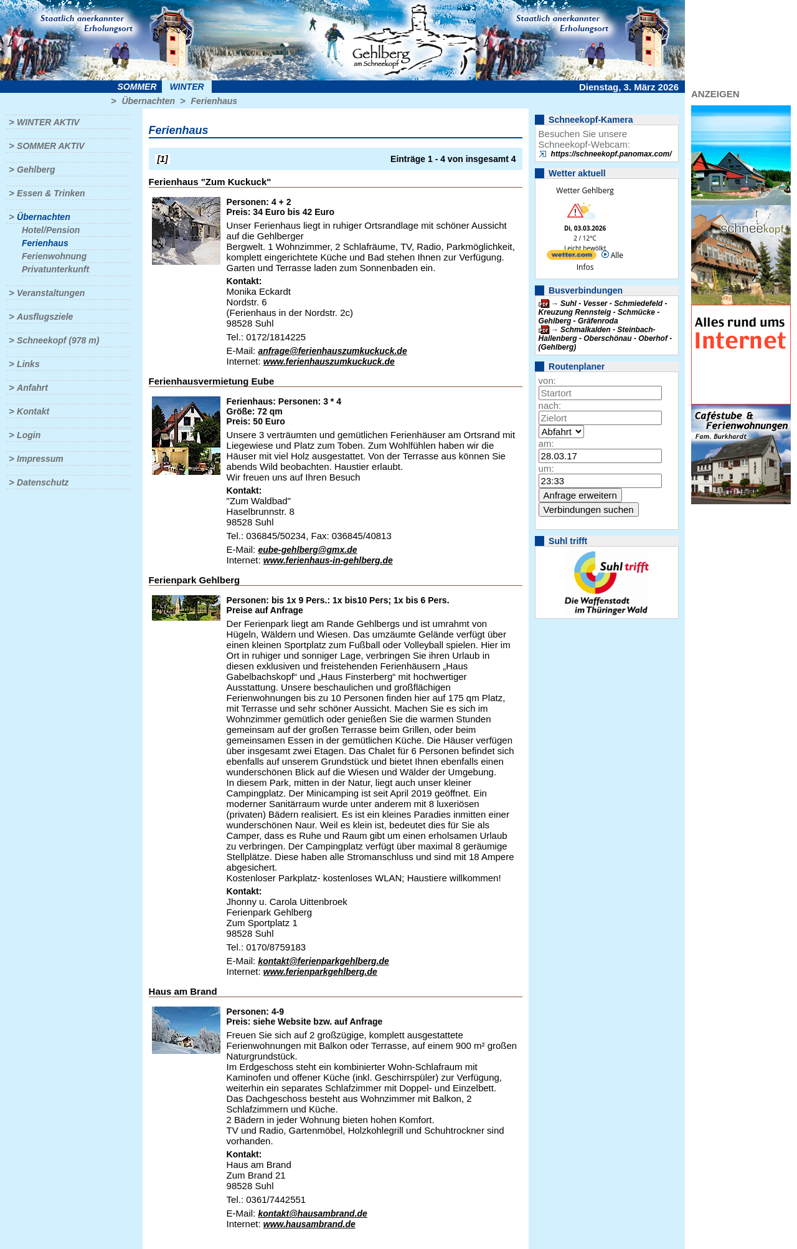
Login (28, 435)
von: (547, 380)
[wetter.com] (572, 257)
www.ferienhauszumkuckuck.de (329, 361)
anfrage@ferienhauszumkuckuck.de (332, 351)
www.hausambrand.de (309, 1224)
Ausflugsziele (45, 317)
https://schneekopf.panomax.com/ (611, 154)
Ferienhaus (214, 101)
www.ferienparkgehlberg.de (320, 972)
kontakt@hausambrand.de (312, 1213)
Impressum (40, 459)
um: (546, 468)
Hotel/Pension (51, 230)
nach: (550, 405)
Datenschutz (42, 482)
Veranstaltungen (51, 293)
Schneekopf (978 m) (58, 340)
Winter (186, 87)
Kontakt (33, 411)
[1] (163, 159)
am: (546, 443)
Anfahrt (32, 388)
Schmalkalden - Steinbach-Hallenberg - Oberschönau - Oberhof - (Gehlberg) (605, 338)
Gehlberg (36, 170)
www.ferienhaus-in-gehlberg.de (328, 560)
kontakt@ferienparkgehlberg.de (323, 961)
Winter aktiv (48, 122)
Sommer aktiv (50, 146)
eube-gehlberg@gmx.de (307, 550)
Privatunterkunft (55, 269)
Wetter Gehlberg (584, 190)
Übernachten (148, 101)
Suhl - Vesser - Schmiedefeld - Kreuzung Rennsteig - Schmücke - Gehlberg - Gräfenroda (603, 312)
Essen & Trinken (51, 193)
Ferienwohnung (54, 256)
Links (28, 364)
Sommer (137, 87)
